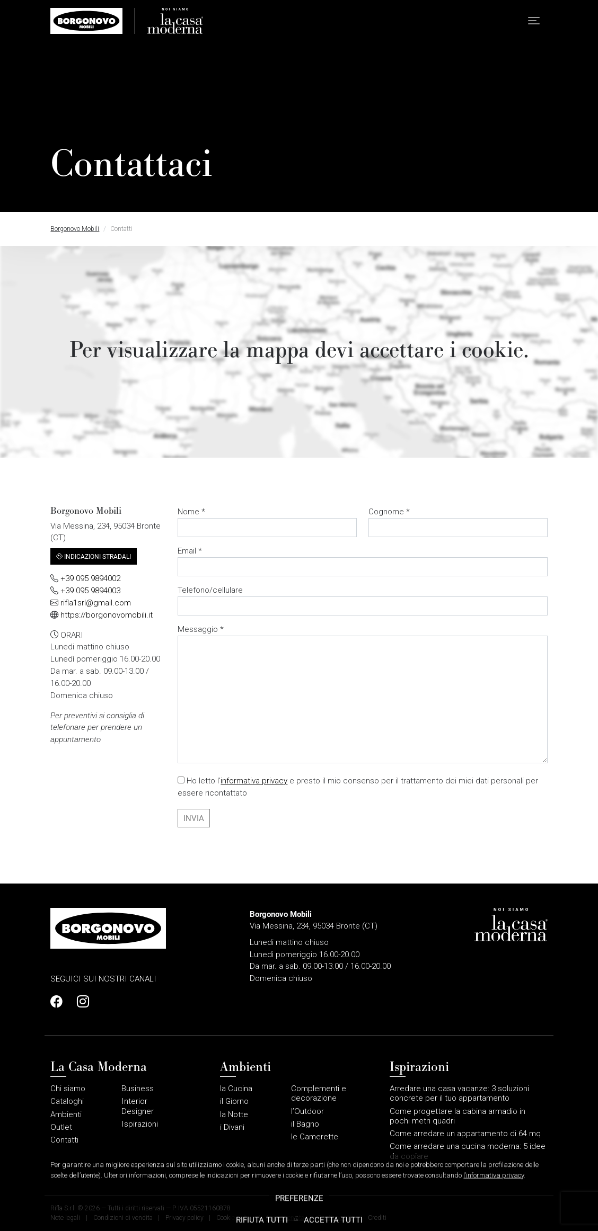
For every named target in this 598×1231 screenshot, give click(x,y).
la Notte (234, 1114)
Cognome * (457, 522)
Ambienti (66, 1114)
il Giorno (234, 1101)
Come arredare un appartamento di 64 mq (465, 1133)
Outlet (61, 1127)
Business (137, 1088)
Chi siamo (67, 1088)
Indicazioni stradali (93, 556)
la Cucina (236, 1088)
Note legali (65, 1217)
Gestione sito (336, 1217)
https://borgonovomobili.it (106, 615)
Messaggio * (362, 694)
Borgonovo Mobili (74, 229)
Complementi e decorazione (318, 1093)
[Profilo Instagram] (80, 1002)
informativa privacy (254, 781)
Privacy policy (184, 1217)
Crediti (377, 1217)
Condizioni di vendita (123, 1217)
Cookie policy (234, 1217)
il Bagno (305, 1124)
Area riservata (285, 1217)
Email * (362, 561)
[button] (534, 21)
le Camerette (314, 1136)
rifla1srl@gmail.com (95, 603)
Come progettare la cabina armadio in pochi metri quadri (457, 1116)
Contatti (64, 1140)
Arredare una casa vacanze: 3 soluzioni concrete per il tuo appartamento (459, 1093)
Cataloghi (67, 1101)
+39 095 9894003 (90, 590)
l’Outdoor (307, 1111)
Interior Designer (137, 1106)
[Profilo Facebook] (59, 1002)
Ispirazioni (139, 1124)
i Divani (232, 1127)
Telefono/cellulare (362, 600)
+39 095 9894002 (90, 578)
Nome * (267, 522)
